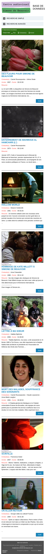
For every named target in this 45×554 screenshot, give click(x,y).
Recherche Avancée (16, 24)
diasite (39, 550)
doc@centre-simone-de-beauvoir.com (22, 548)
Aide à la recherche (22, 542)
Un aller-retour (12, 511)
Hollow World (11, 205)
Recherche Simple (15, 18)
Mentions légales (4, 551)
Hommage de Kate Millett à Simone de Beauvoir (18, 267)
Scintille (7, 454)
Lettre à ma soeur (13, 331)
